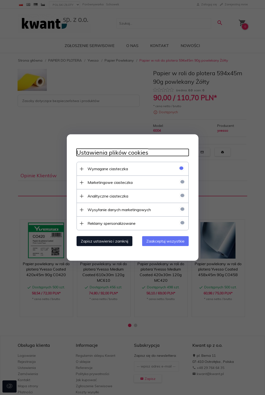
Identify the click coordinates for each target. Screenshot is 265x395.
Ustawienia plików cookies (112, 152)
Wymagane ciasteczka (108, 168)
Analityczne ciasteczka (108, 196)
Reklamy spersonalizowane (112, 223)
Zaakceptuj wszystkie (165, 241)
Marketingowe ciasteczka (110, 182)
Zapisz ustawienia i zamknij (104, 241)
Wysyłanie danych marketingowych (119, 209)
